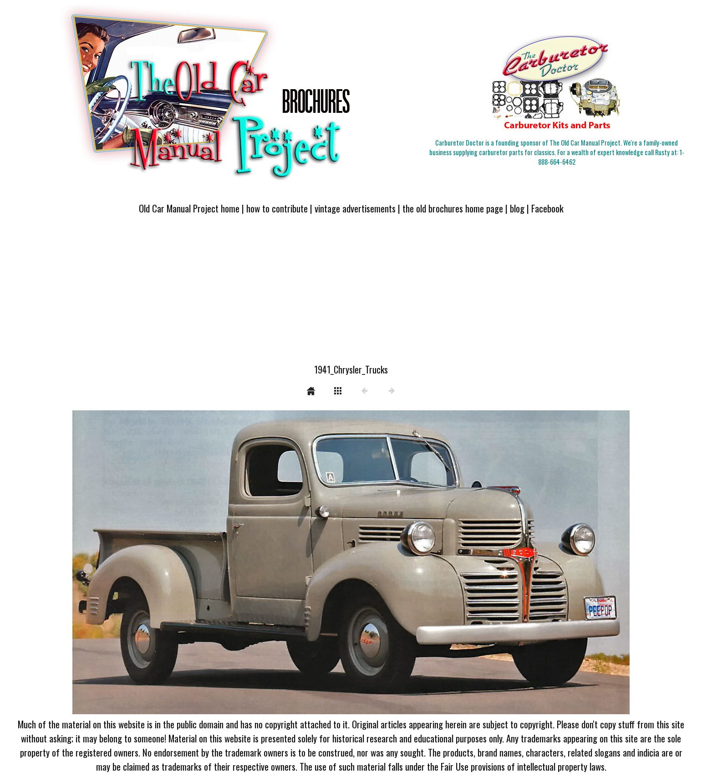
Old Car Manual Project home (189, 208)
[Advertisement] (351, 294)
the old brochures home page (452, 208)
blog (517, 208)
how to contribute (277, 208)
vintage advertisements (355, 208)
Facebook (547, 208)
